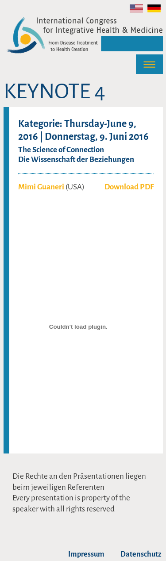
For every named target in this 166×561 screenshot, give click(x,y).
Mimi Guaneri (41, 187)
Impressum (86, 554)
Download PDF (129, 187)
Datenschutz (141, 554)
